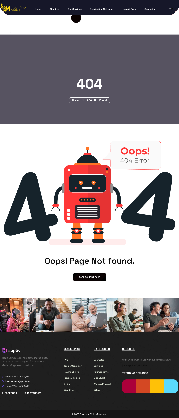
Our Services (75, 9)
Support (149, 9)
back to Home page (89, 277)
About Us (54, 9)
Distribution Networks (101, 9)
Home (38, 9)
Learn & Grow (129, 9)
